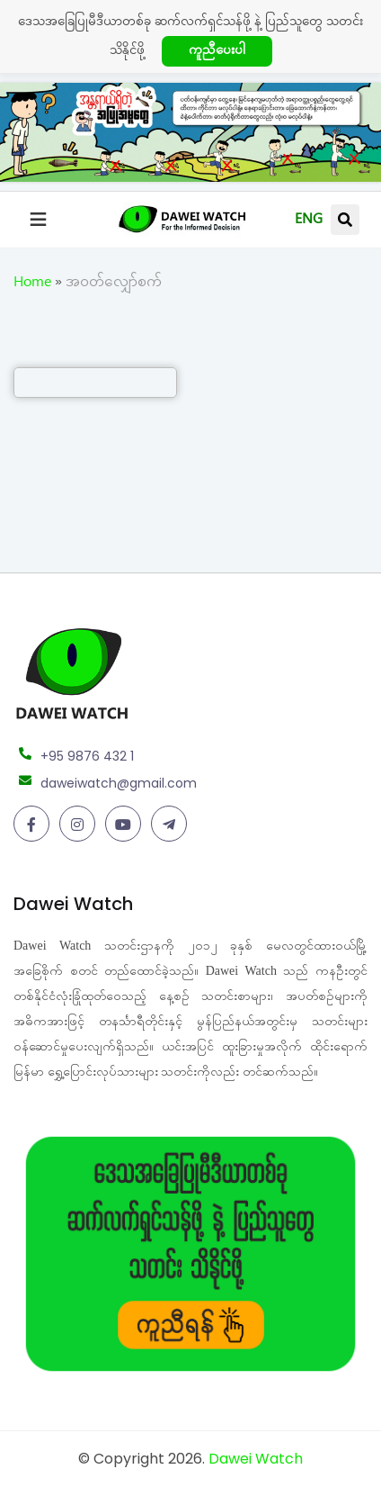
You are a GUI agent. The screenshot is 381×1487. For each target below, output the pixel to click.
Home (32, 284)
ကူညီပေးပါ (217, 53)
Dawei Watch (255, 1458)
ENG (309, 221)
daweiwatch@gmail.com (118, 783)
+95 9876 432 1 (87, 756)
